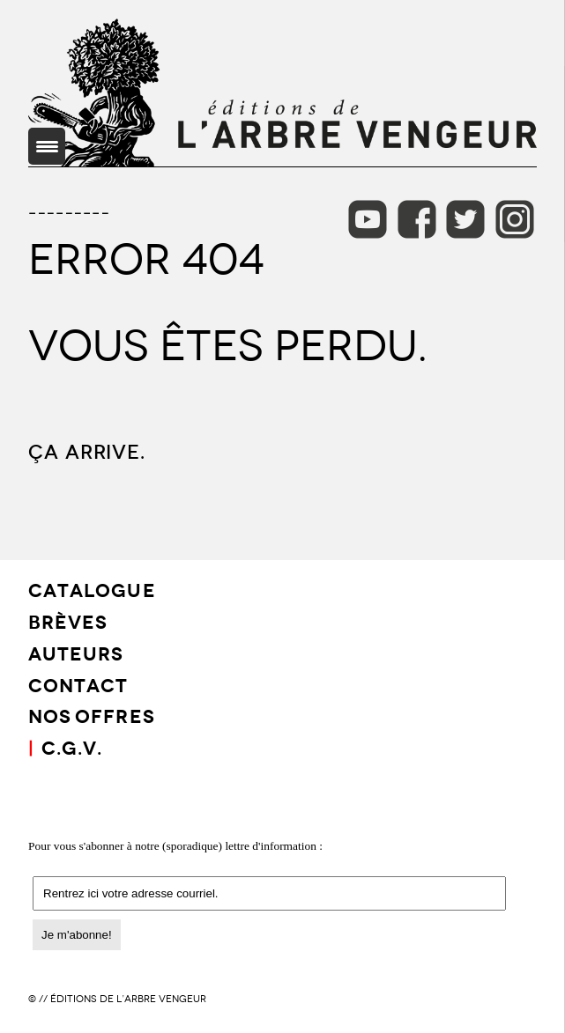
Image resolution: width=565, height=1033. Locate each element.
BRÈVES (68, 620)
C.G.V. (71, 746)
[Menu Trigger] (46, 146)
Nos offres (91, 715)
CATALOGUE (92, 589)
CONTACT (78, 684)
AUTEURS (75, 652)
